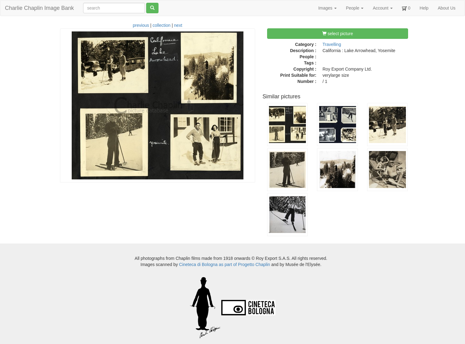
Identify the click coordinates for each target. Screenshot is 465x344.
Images (327, 8)
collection (161, 25)
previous (141, 25)
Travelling (332, 44)
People (354, 8)
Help (424, 8)
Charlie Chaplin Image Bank (39, 8)
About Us (446, 8)
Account (382, 8)
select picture (337, 33)
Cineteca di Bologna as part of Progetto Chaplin (224, 264)
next (178, 25)
